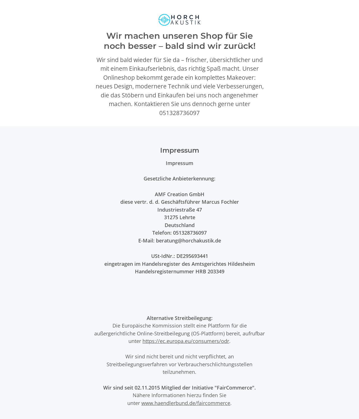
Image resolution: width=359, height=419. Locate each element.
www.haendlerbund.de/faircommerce (185, 402)
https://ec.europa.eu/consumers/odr (185, 340)
